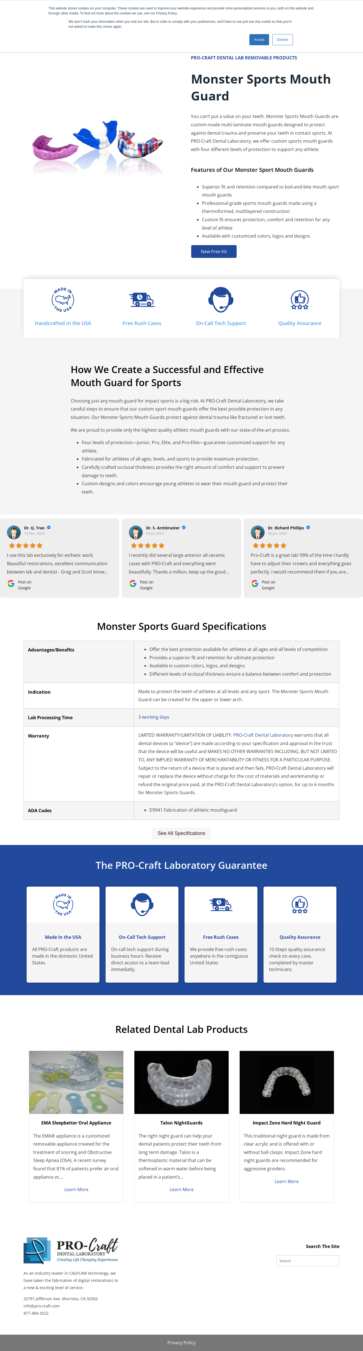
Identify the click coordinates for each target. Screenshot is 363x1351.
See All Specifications (181, 833)
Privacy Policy (181, 1343)
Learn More (76, 1189)
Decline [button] (282, 40)
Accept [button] (259, 40)
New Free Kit (214, 251)
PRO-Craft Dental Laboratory (263, 735)
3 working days (153, 717)
